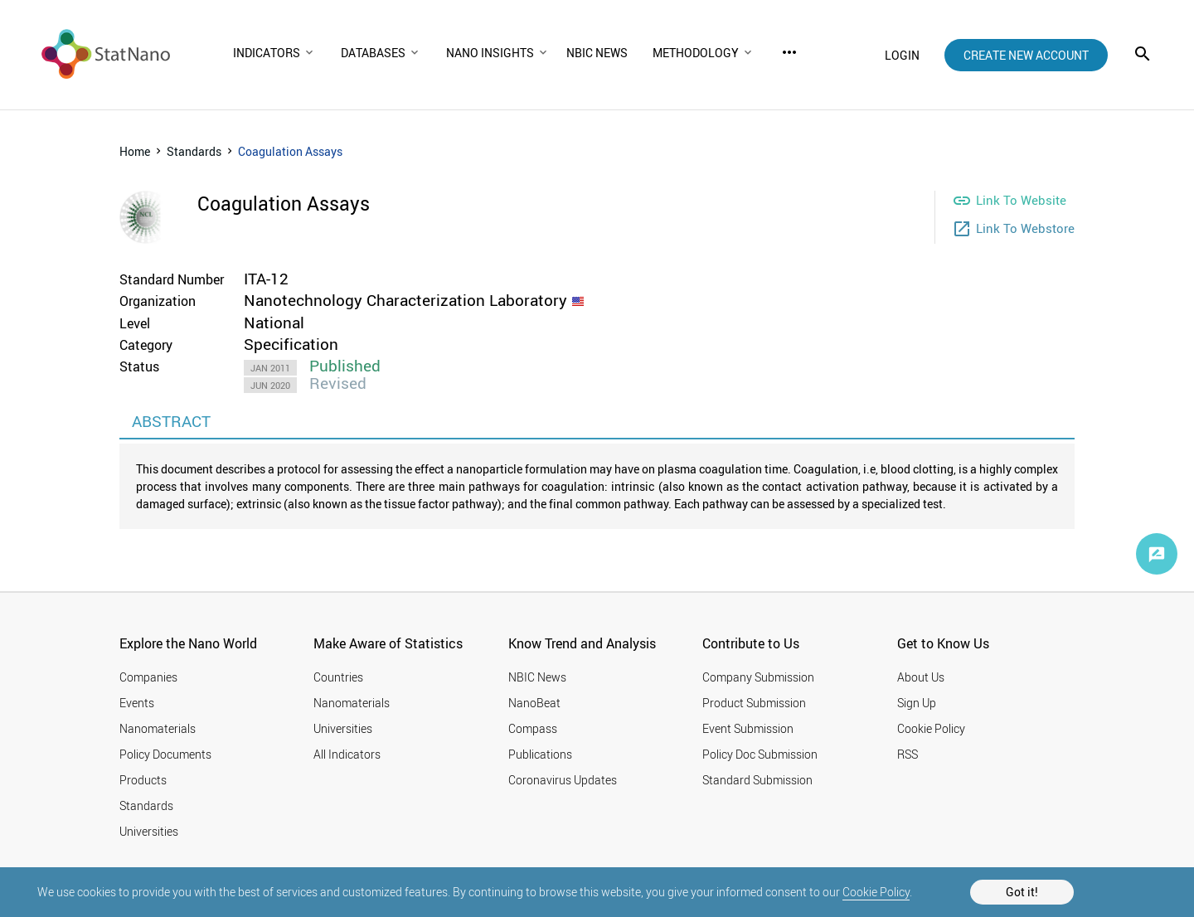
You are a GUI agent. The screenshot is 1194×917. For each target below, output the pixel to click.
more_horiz (789, 52)
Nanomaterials (157, 728)
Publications (540, 754)
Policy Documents (165, 754)
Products (143, 780)
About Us (920, 677)
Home (134, 151)
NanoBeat (534, 703)
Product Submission (754, 703)
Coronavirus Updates (562, 780)
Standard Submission (757, 780)
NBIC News (537, 677)
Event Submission (748, 728)
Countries (338, 677)
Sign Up (916, 703)
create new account (1026, 55)
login (902, 55)
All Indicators (347, 754)
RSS (907, 754)
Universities (148, 831)
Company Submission (758, 677)
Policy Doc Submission (760, 754)
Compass (532, 728)
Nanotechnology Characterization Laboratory (405, 300)
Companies (148, 677)
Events (136, 703)
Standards (194, 151)
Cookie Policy (876, 892)
